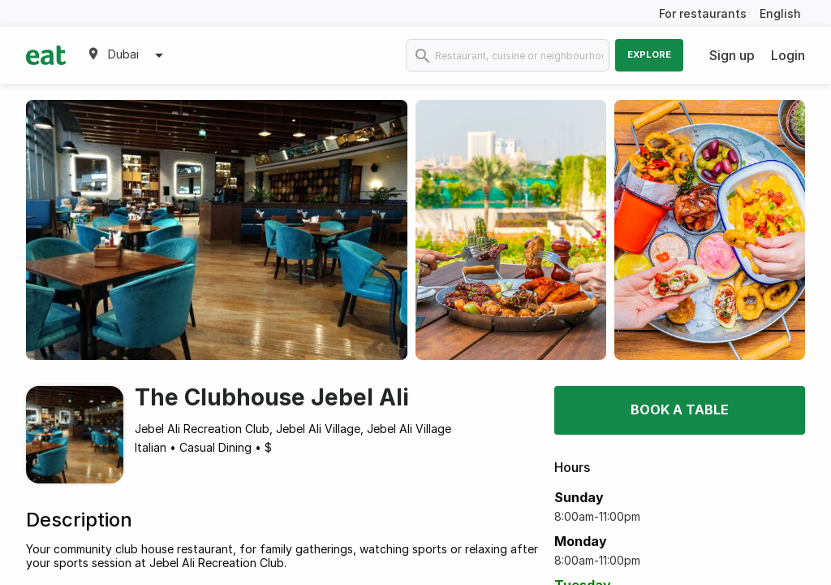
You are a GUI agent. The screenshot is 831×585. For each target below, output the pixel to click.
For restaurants (703, 13)
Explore (649, 54)
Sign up (732, 55)
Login (788, 55)
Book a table (680, 409)
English (780, 13)
